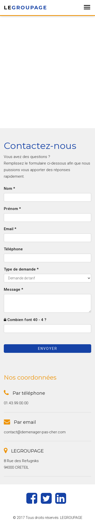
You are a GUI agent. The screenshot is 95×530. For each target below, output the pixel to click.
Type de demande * (21, 269)
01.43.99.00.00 (16, 403)
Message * (13, 289)
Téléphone (13, 249)
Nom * (9, 188)
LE (25, 8)
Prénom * (12, 208)
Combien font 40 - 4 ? (25, 319)
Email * (10, 229)
